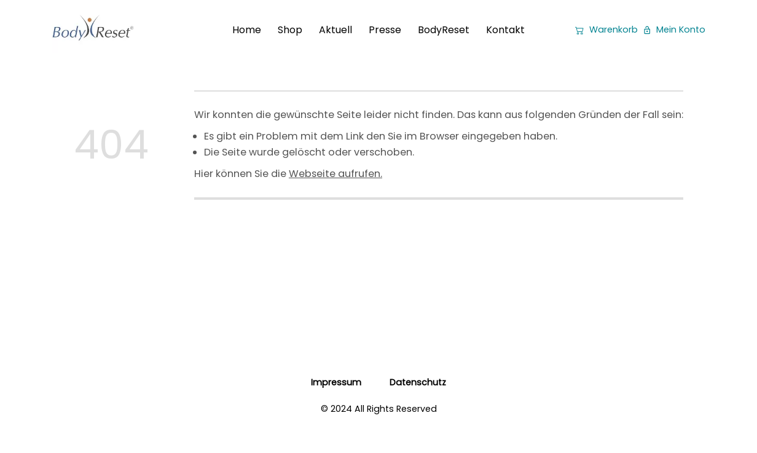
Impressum (336, 382)
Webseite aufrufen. (335, 174)
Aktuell (335, 30)
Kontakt (505, 30)
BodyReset (443, 30)
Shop (290, 30)
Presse (385, 30)
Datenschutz (418, 382)
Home (246, 30)
